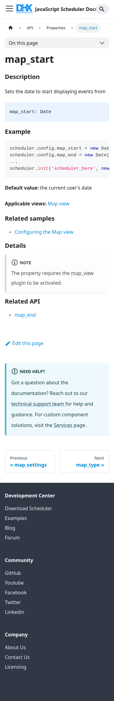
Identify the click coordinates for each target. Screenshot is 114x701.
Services (63, 425)
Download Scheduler (28, 508)
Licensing (15, 667)
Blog (10, 528)
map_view (82, 273)
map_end (25, 314)
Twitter (13, 602)
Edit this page (24, 343)
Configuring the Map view (44, 232)
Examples (16, 518)
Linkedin (14, 612)
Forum (12, 537)
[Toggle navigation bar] (9, 9)
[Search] (102, 9)
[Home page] (10, 28)
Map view (58, 203)
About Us (15, 647)
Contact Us (17, 657)
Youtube (14, 582)
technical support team (38, 403)
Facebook (16, 592)
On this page (23, 43)
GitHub (13, 573)
